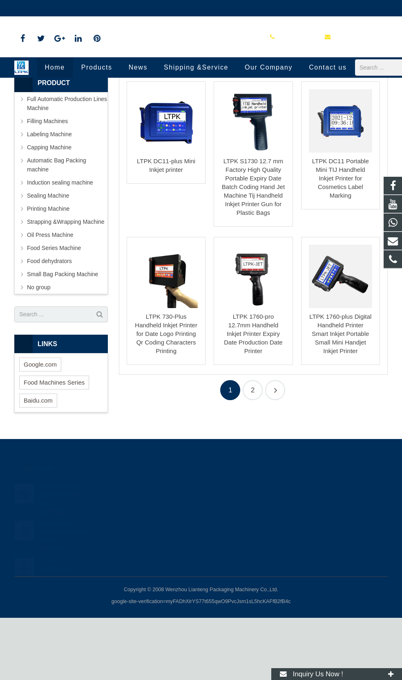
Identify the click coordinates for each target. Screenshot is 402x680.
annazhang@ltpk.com (104, 8)
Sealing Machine (48, 257)
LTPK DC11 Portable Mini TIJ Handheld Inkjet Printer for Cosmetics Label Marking (340, 240)
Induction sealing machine (60, 244)
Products (158, 114)
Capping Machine (49, 209)
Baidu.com (38, 462)
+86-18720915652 (237, 546)
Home (131, 114)
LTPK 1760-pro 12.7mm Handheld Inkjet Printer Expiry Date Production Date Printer (253, 396)
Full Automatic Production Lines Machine (67, 165)
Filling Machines (47, 183)
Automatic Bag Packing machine (56, 227)
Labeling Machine (49, 196)
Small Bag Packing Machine (62, 336)
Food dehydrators (49, 323)
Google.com (40, 426)
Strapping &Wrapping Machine (66, 284)
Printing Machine (197, 114)
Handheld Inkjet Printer (201, 99)
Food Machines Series (54, 444)
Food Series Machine (54, 310)
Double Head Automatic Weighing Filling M (63, 582)
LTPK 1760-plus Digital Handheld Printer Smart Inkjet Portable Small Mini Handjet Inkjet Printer (340, 396)
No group (39, 349)
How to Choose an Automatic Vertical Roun (61, 545)
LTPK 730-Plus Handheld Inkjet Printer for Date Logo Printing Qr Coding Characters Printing (166, 396)
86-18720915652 (42, 8)
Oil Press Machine (50, 297)
